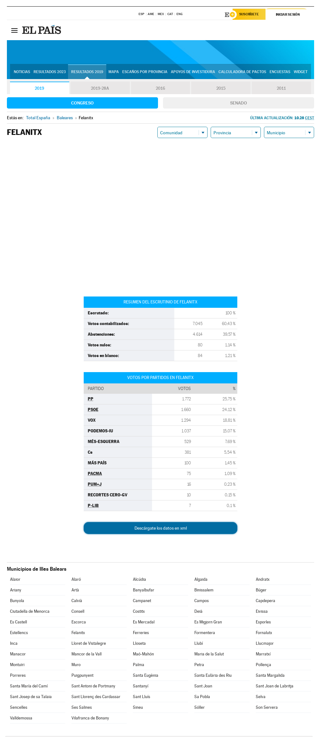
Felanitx (78, 633)
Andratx (263, 580)
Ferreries (141, 633)
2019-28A (100, 89)
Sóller (199, 708)
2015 (221, 89)
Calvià (76, 601)
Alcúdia (139, 580)
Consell (77, 612)
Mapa (113, 72)
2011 (281, 89)
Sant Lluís (141, 697)
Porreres (18, 676)
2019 (39, 89)
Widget (301, 72)
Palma (138, 665)
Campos (201, 601)
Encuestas (280, 72)
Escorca (78, 623)
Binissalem (203, 591)
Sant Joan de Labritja (274, 687)
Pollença (263, 665)
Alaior (15, 580)
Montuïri (17, 665)
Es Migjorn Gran (208, 623)
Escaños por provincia (144, 72)
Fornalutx (264, 633)
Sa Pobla (202, 697)
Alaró (76, 580)
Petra (199, 665)
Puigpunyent (82, 676)
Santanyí (140, 687)
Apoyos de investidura (193, 72)
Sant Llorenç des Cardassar (95, 697)
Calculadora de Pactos (242, 72)
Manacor (18, 655)
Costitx (139, 612)
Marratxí (263, 655)
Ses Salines (81, 708)
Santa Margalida (270, 676)
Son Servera (267, 708)
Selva (261, 697)
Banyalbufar (143, 591)
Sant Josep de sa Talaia (31, 697)
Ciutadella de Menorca (30, 612)
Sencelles (18, 708)
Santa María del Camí (29, 687)
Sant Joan (203, 687)
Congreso (82, 103)
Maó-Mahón (143, 655)
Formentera (204, 633)
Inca (14, 644)
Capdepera (265, 601)
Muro (76, 665)
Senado (238, 103)
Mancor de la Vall (86, 655)
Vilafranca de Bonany (90, 719)
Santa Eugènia (145, 676)
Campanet (142, 601)
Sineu (138, 708)
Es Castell (18, 623)
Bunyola (17, 601)
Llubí (198, 644)
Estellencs (19, 633)
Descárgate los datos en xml (160, 528)
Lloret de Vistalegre (88, 644)
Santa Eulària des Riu (213, 676)
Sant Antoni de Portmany (93, 687)
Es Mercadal (144, 623)
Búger (261, 591)
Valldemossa (21, 719)
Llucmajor (265, 644)
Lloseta (139, 644)
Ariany (15, 591)
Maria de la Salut (209, 655)
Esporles (263, 623)
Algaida (201, 580)
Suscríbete (250, 15)
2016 (160, 89)
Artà (75, 591)
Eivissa (262, 612)
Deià (198, 612)
